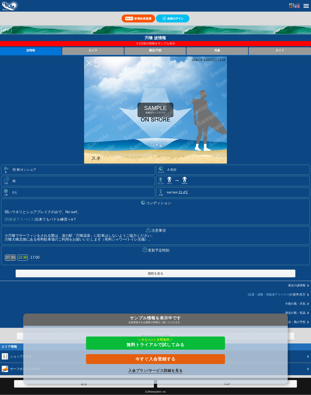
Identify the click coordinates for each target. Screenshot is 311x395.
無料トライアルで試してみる (155, 342)
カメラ (93, 50)
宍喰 (6, 29)
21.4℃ (183, 192)
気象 (217, 50)
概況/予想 (155, 50)
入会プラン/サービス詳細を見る (155, 370)
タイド (280, 50)
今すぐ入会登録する (155, 359)
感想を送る (155, 273)
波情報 (30, 50)
